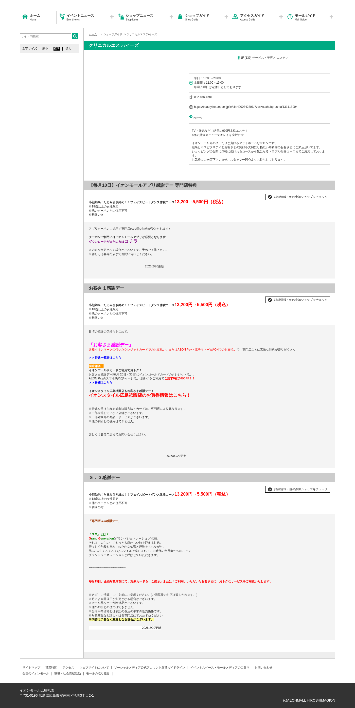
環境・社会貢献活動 (67, 673)
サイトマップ (31, 667)
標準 (57, 48)
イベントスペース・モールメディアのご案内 (219, 667)
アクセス (68, 667)
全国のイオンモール (35, 673)
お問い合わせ (263, 667)
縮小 (45, 48)
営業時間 (51, 667)
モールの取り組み (98, 673)
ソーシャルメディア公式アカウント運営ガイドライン (149, 667)
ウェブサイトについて (94, 667)
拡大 (68, 48)
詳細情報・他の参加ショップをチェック (301, 197)
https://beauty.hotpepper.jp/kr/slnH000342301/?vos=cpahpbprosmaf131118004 (245, 107)
